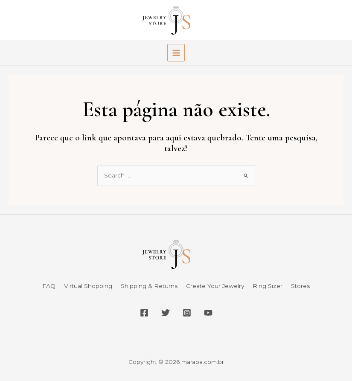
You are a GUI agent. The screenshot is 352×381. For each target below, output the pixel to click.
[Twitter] (165, 312)
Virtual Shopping (88, 285)
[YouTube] (208, 312)
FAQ (48, 285)
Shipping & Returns (149, 285)
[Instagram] (187, 312)
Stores (300, 285)
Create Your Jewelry (215, 285)
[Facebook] (144, 312)
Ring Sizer (267, 285)
